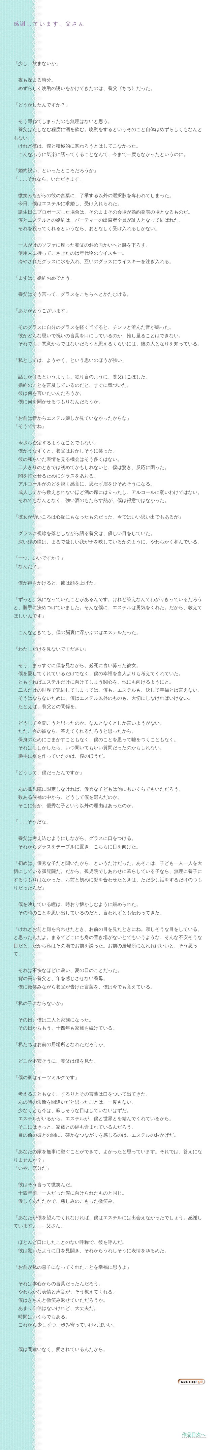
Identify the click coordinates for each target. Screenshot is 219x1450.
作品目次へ (194, 1434)
